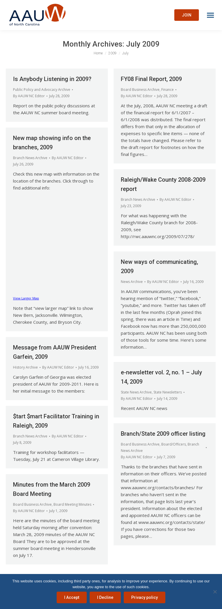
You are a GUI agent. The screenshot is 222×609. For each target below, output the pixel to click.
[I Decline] (215, 592)
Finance (167, 89)
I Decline (105, 597)
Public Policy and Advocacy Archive (41, 89)
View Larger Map (26, 298)
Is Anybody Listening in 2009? (52, 79)
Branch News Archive (30, 157)
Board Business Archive (140, 89)
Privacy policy (144, 597)
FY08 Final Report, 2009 (151, 79)
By (29, 95)
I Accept (71, 597)
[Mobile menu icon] (210, 15)
